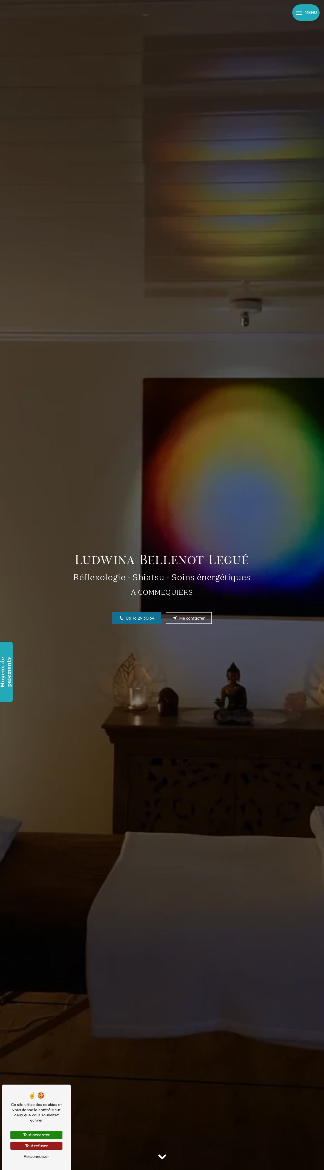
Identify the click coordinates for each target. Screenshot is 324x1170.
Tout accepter (36, 1134)
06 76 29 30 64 (136, 618)
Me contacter (189, 618)
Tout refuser (36, 1145)
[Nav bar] (306, 12)
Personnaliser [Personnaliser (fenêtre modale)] (36, 1156)
